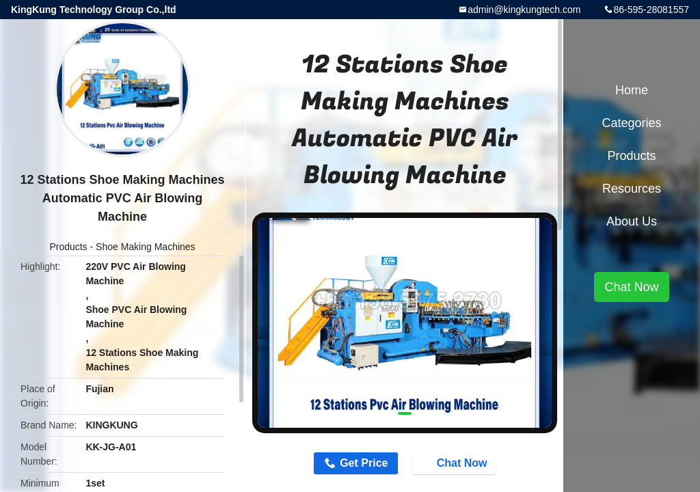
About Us (631, 221)
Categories (631, 123)
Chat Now (455, 462)
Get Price (364, 463)
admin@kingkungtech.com (524, 9)
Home (631, 90)
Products (68, 246)
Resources (631, 188)
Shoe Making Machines (146, 246)
